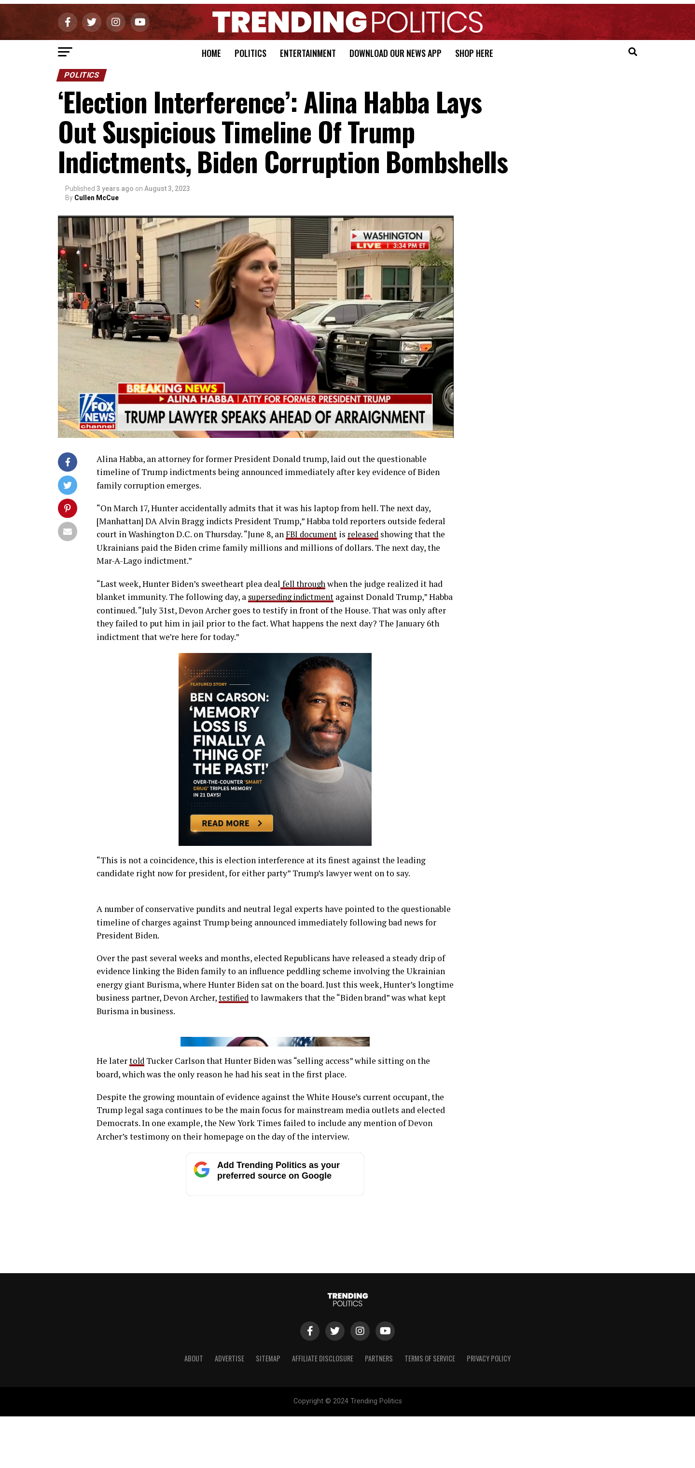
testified (235, 997)
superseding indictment (294, 596)
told (137, 1248)
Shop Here (474, 53)
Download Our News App (395, 53)
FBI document (312, 534)
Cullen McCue (96, 198)
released (366, 534)
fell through (304, 583)
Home (211, 53)
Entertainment (308, 53)
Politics (250, 53)
